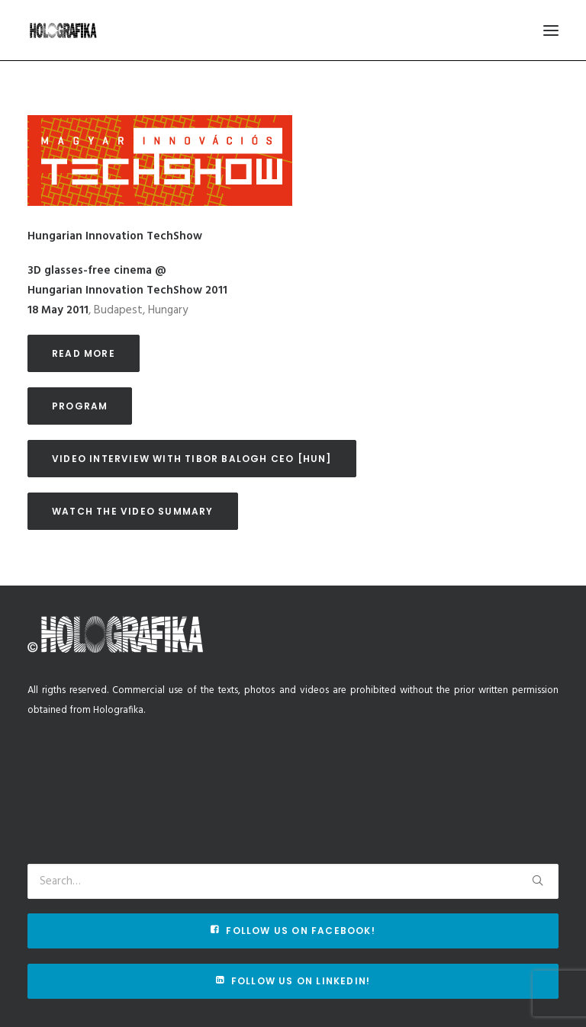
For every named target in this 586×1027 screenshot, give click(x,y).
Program (80, 406)
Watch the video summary (133, 511)
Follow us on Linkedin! (293, 980)
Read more (83, 353)
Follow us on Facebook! (293, 930)
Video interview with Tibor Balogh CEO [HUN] (192, 458)
